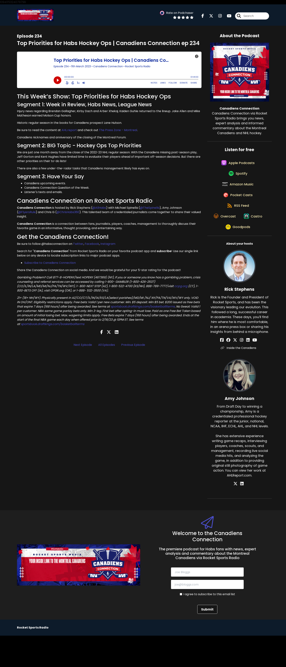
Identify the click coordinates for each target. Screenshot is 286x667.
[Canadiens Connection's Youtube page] (226, 17)
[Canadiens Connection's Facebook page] (202, 17)
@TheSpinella (150, 209)
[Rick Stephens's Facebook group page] (232, 371)
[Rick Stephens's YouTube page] (250, 371)
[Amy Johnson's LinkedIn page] (242, 515)
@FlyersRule (27, 214)
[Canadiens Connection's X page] (209, 17)
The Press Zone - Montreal (118, 132)
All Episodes (106, 346)
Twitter (78, 246)
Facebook (92, 246)
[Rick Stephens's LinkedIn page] (245, 371)
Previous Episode (133, 346)
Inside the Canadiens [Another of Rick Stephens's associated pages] (239, 379)
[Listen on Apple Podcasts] (237, 166)
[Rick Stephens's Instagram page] (241, 371)
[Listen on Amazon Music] (237, 192)
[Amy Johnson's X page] (237, 515)
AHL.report (69, 132)
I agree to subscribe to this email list (209, 625)
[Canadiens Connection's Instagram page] (218, 17)
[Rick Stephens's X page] (237, 371)
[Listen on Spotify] (238, 179)
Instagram (107, 246)
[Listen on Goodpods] (238, 258)
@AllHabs (99, 209)
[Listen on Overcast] (238, 231)
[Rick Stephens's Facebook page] (228, 371)
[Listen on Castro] (237, 245)
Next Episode (83, 346)
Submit (207, 640)
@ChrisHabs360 (68, 214)
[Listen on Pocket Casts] (237, 205)
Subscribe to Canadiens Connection (50, 264)
